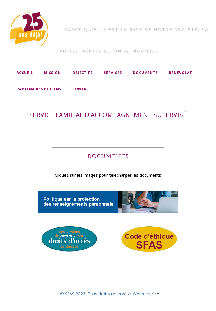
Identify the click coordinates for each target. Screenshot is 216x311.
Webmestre (144, 293)
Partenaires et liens (39, 88)
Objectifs (82, 72)
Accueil (25, 72)
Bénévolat (180, 72)
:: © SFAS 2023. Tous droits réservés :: (95, 293)
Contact (82, 88)
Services (113, 72)
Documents (145, 72)
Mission (52, 72)
